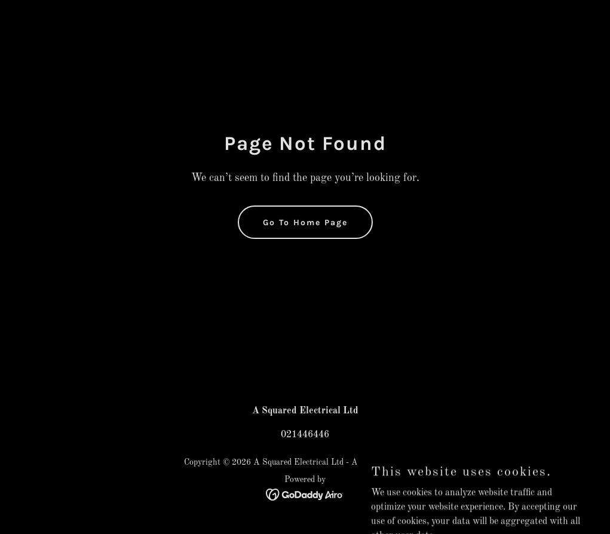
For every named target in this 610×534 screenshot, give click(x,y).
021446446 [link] (305, 435)
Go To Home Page (305, 222)
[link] (305, 494)
